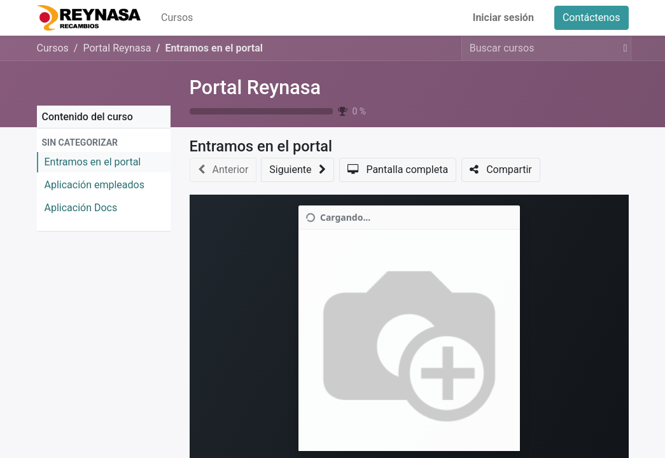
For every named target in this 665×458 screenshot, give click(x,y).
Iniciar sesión (503, 17)
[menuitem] (177, 18)
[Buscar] (623, 48)
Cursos (53, 48)
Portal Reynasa (255, 87)
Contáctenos (591, 17)
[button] (104, 143)
